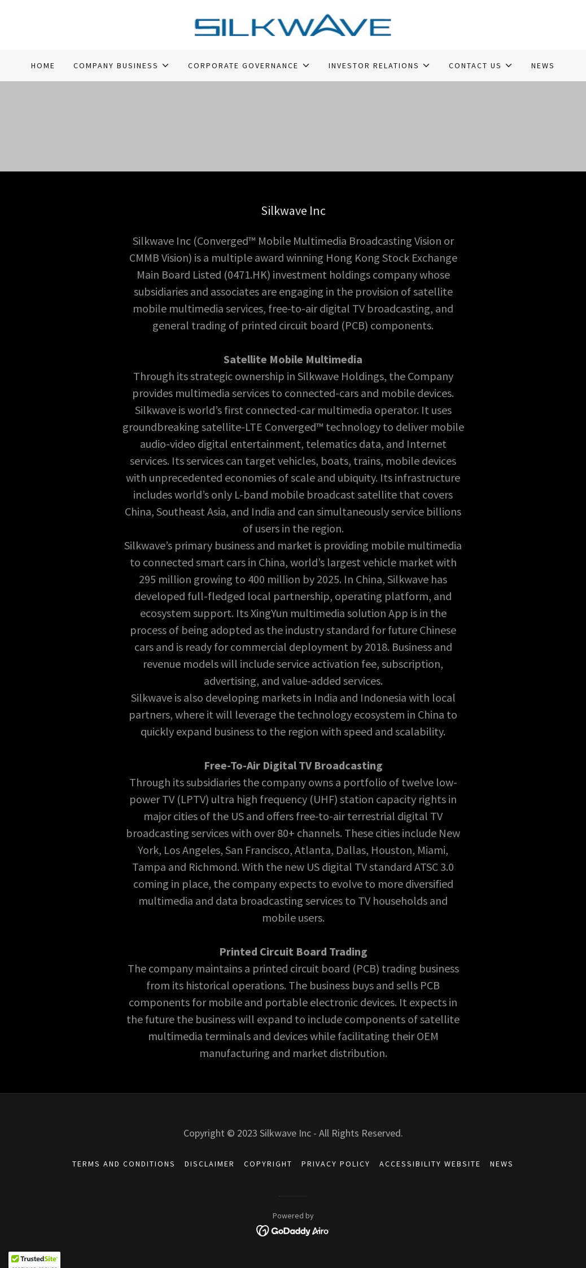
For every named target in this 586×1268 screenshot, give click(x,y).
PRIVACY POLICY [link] (335, 1164)
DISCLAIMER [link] (210, 1164)
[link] (293, 23)
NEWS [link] (543, 65)
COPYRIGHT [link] (268, 1164)
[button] (121, 65)
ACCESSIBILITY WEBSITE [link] (430, 1164)
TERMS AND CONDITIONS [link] (124, 1164)
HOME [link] (43, 65)
